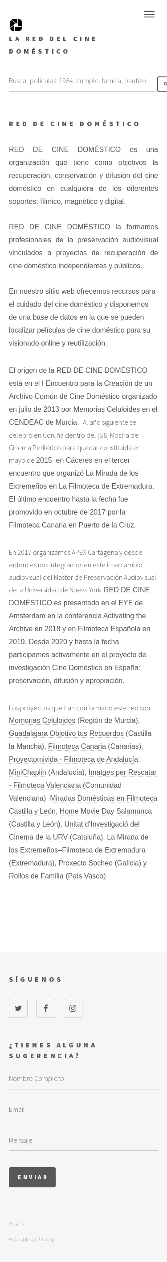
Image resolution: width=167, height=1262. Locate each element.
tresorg (46, 1238)
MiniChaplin (27, 772)
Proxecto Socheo (85, 863)
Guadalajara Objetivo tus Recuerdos (66, 733)
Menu (149, 14)
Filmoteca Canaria (77, 746)
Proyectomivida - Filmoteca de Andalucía (73, 759)
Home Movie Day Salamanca (106, 811)
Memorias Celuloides (42, 720)
